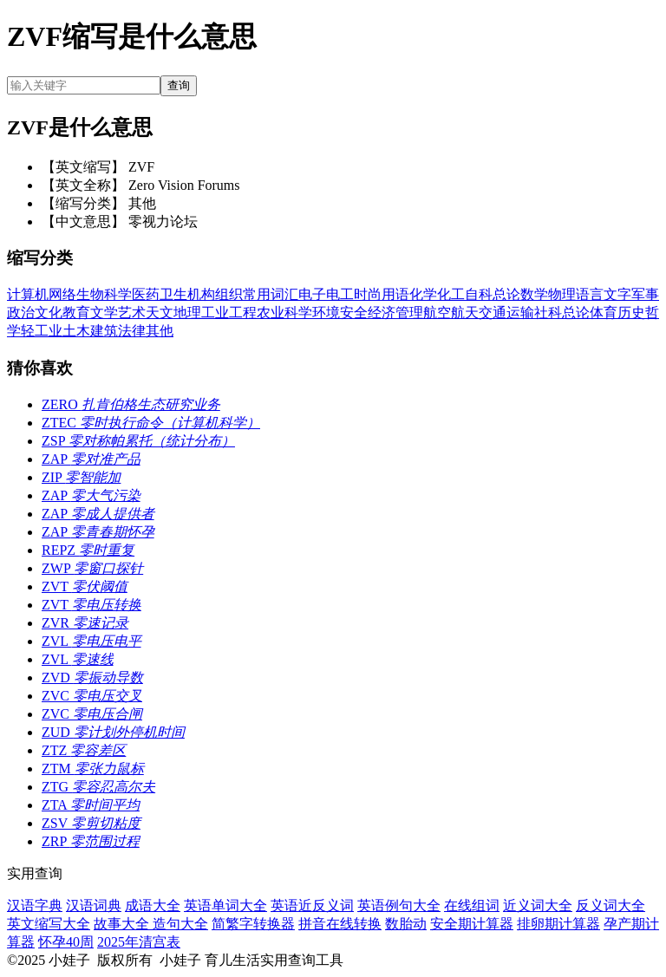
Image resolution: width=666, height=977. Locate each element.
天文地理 (173, 312)
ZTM (93, 768)
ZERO (131, 404)
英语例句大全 (399, 905)
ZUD (113, 732)
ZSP (138, 440)
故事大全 (123, 923)
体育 (603, 312)
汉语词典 (93, 905)
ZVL (91, 641)
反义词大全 (610, 905)
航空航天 (451, 312)
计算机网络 (41, 294)
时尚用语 (381, 294)
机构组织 (215, 294)
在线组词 (472, 905)
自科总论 (492, 294)
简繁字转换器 (253, 923)
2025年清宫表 (138, 942)
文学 (104, 312)
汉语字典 (34, 905)
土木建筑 (90, 330)
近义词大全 (537, 905)
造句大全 (180, 923)
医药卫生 (159, 294)
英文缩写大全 (48, 923)
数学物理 (548, 294)
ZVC (92, 695)
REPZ (88, 550)
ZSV (91, 823)
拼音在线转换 (340, 923)
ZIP (81, 477)
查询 (178, 85)
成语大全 (152, 905)
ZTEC (151, 422)
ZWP (92, 568)
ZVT (84, 586)
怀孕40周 (66, 942)
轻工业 (41, 330)
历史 (631, 312)
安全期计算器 (471, 923)
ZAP (91, 459)
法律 (132, 330)
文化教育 (62, 312)
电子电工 (326, 294)
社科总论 (562, 312)
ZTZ (84, 750)
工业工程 (229, 312)
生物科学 (104, 294)
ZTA (91, 805)
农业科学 (284, 312)
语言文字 (603, 294)
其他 (159, 330)
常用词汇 (270, 294)
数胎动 (406, 923)
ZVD (92, 677)
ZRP (91, 841)
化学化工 (437, 294)
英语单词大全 (225, 905)
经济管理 (395, 312)
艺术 (132, 312)
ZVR (85, 623)
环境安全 (340, 312)
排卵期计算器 (558, 923)
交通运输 (506, 312)
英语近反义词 (312, 905)
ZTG (98, 786)
